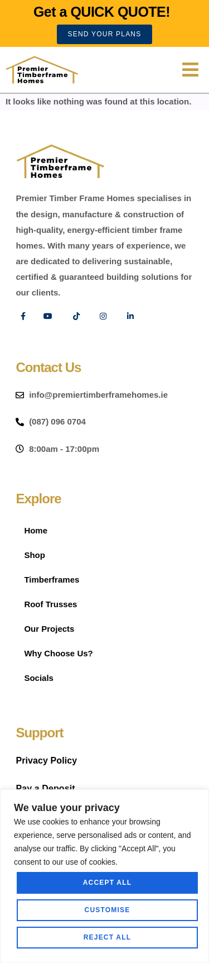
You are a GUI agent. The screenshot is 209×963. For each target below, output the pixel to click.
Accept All (107, 882)
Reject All (108, 937)
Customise (107, 910)
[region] (104, 876)
